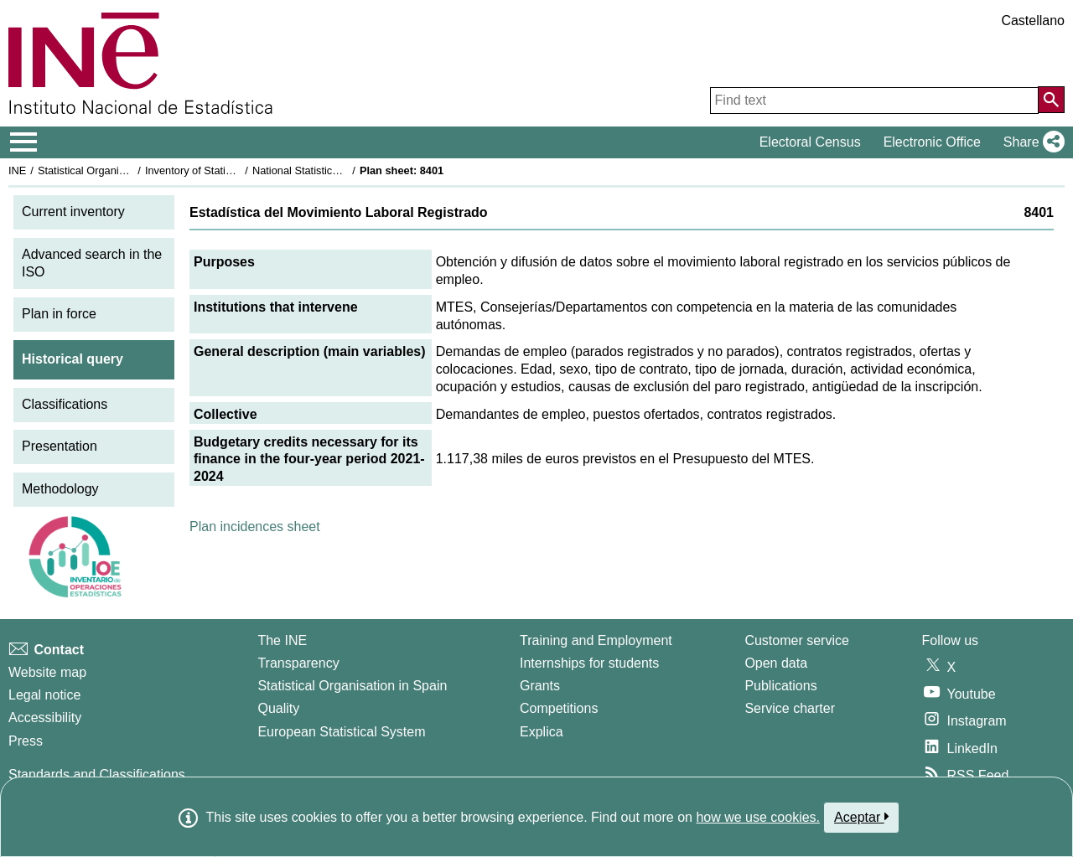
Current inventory (73, 211)
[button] (1031, 142)
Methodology (60, 489)
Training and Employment (596, 640)
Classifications (64, 404)
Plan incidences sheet (254, 526)
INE (17, 170)
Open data (775, 663)
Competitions (559, 708)
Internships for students (589, 663)
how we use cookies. (758, 817)
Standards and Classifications (96, 774)
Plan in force (59, 314)
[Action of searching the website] (1051, 99)
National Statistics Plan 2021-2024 (334, 170)
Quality (278, 708)
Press (25, 741)
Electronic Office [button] (932, 142)
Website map (47, 672)
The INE (282, 640)
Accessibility (44, 717)
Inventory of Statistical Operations (225, 170)
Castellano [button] (1033, 20)
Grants (540, 686)
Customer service (796, 640)
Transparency (298, 663)
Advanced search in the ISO (92, 263)
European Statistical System (341, 732)
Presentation (59, 446)
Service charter (789, 708)
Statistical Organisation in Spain (113, 170)
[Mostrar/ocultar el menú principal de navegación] (23, 142)
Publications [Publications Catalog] (780, 686)
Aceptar (861, 816)
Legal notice (44, 695)
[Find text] (874, 100)
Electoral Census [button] (810, 142)
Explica (541, 732)
